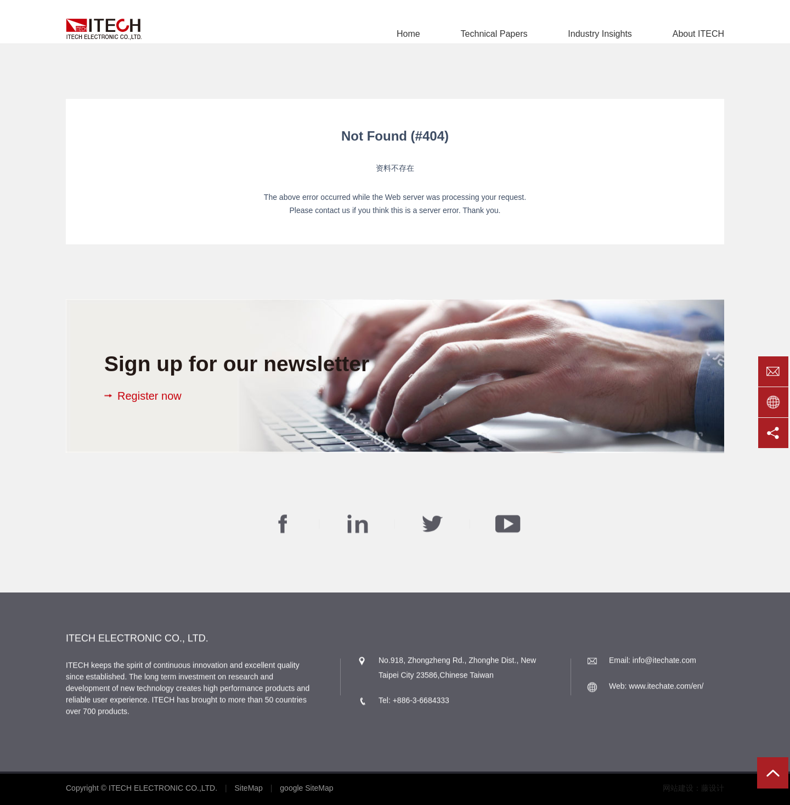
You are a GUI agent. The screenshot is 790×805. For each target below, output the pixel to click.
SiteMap (249, 788)
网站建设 (678, 788)
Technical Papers (494, 33)
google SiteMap (306, 788)
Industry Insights (600, 33)
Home (408, 33)
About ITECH (698, 33)
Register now (149, 396)
